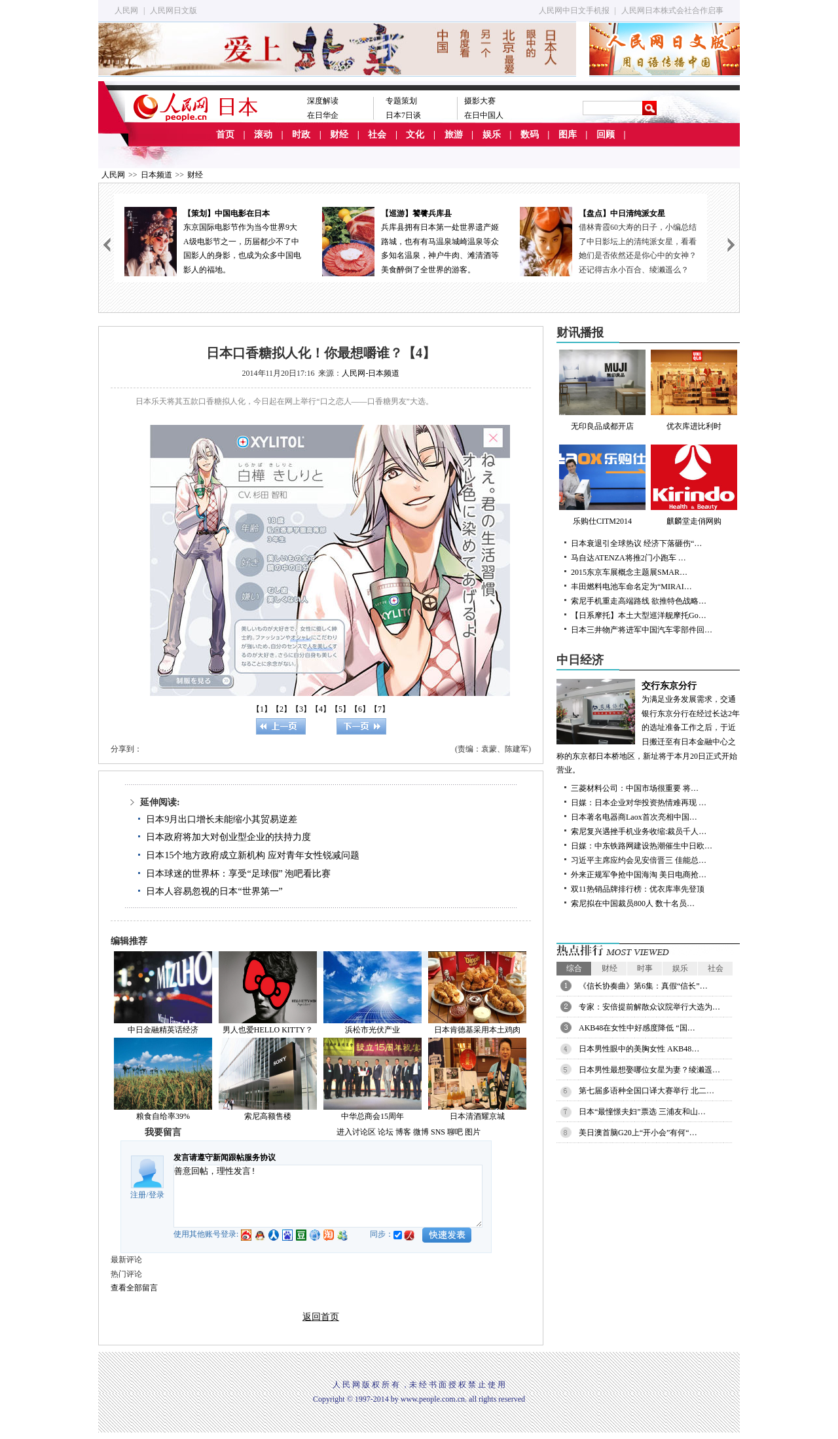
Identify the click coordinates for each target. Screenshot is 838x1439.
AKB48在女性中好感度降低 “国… (637, 1027)
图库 (567, 134)
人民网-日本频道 (370, 373)
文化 (415, 134)
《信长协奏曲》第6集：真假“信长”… (643, 986)
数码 (529, 134)
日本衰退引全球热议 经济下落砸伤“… (636, 543)
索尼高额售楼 (267, 1116)
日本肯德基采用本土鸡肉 (477, 1029)
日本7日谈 (403, 115)
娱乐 (492, 134)
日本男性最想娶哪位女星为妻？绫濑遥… (649, 1069)
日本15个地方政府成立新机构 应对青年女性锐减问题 (252, 855)
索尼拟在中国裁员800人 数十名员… (633, 903)
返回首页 (320, 1317)
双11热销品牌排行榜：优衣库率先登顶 (637, 889)
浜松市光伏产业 (372, 1029)
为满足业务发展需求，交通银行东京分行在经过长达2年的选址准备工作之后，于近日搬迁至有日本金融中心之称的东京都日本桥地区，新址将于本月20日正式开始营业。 (648, 727)
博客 (403, 1132)
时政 (301, 134)
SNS (438, 1132)
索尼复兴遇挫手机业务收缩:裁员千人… (638, 831)
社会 (377, 134)
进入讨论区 (356, 1132)
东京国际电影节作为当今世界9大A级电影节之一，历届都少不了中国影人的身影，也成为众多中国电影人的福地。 (212, 240)
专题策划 (401, 100)
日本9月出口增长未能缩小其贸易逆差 (221, 819)
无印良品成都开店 (602, 390)
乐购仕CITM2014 (602, 485)
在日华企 (322, 115)
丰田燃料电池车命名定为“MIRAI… (631, 586)
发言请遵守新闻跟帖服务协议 (224, 1157)
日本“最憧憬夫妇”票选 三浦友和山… (642, 1111)
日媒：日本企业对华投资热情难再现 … (638, 802)
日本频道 (156, 174)
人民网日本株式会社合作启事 (672, 10)
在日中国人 (483, 115)
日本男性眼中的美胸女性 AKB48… (639, 1048)
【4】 (321, 709)
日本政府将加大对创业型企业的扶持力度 (228, 837)
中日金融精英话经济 (163, 1029)
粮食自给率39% (163, 1116)
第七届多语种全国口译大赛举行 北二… (646, 1090)
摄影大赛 (480, 100)
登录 (156, 1194)
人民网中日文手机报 (574, 10)
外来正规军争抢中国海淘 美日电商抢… (638, 874)
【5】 (340, 709)
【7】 (380, 709)
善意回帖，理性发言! (328, 1196)
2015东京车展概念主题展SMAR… (629, 572)
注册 (138, 1194)
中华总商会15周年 (372, 1116)
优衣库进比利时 (694, 390)
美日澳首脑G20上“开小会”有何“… (638, 1132)
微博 (421, 1132)
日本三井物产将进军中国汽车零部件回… (641, 629)
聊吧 (455, 1132)
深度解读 (322, 100)
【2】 (281, 709)
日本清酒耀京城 (477, 1116)
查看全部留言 (134, 1287)
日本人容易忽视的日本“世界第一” (214, 891)
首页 (225, 134)
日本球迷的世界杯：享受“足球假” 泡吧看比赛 (238, 874)
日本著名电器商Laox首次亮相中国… (634, 817)
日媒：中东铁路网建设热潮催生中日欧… (641, 845)
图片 (473, 1132)
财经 (339, 134)
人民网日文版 (173, 10)
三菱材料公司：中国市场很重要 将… (635, 788)
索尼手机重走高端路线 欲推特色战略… (638, 601)
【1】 (262, 709)
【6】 (360, 709)
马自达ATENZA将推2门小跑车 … (628, 557)
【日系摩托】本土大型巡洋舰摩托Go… (638, 615)
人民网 (126, 10)
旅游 (454, 134)
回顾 (605, 134)
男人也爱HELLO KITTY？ (268, 1029)
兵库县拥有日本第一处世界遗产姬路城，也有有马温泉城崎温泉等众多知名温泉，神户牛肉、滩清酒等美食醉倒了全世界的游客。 (410, 240)
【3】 (301, 709)
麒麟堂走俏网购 (694, 485)
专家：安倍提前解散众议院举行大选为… (649, 1006)
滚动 (263, 134)
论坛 (385, 1132)
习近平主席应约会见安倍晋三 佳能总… (638, 860)
